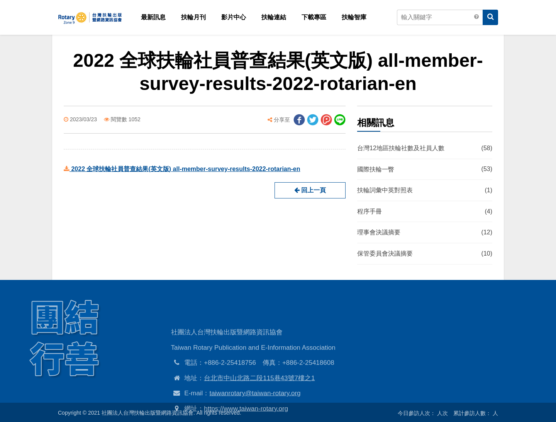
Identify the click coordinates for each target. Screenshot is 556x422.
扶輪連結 (273, 17)
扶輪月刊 (193, 17)
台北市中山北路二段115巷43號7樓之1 (259, 396)
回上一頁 (310, 190)
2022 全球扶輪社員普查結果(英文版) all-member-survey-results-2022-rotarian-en (182, 169)
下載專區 (314, 17)
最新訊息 (153, 17)
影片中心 (233, 17)
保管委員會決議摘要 (424, 253)
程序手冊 (424, 211)
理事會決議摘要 (424, 233)
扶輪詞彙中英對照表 (424, 191)
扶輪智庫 (354, 17)
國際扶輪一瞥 (424, 169)
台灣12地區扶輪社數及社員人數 (424, 148)
